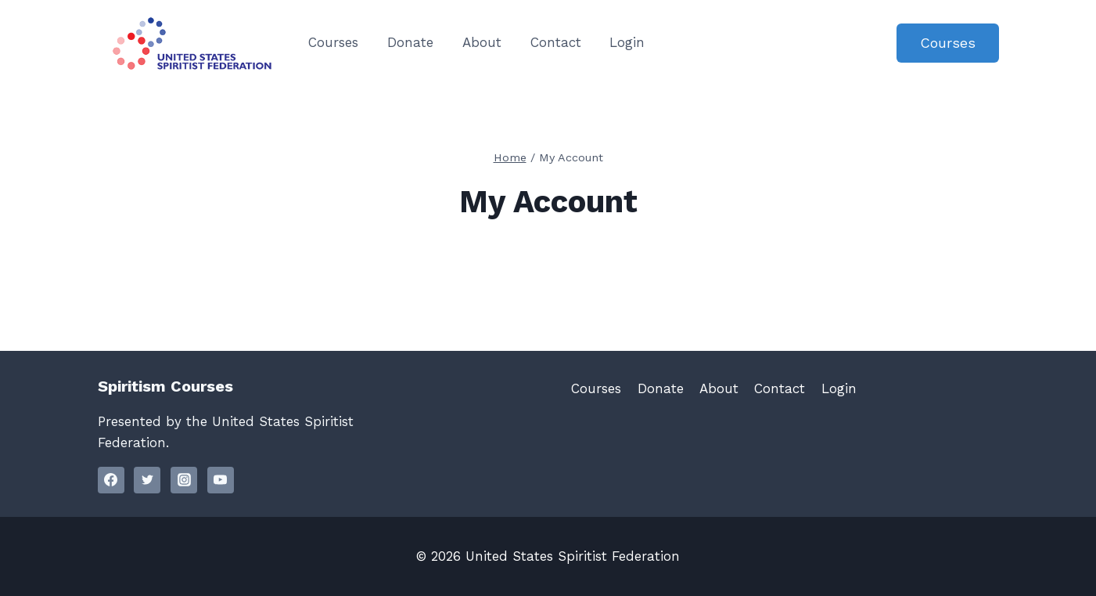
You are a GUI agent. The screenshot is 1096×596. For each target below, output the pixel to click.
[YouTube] (220, 480)
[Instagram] (184, 480)
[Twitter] (147, 480)
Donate (410, 42)
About (481, 42)
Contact (555, 42)
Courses (333, 42)
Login (627, 42)
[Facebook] (111, 480)
